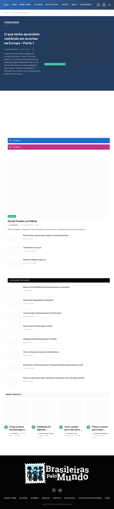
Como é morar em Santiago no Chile (37, 326)
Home (14, 5)
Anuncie (46, 498)
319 (94, 438)
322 (78, 435)
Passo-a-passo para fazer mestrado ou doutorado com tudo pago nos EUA (53, 378)
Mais (74, 5)
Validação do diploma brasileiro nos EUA (40, 339)
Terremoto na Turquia (32, 248)
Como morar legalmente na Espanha (38, 300)
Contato (57, 498)
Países (65, 5)
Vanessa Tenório (12, 49)
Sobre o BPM (24, 5)
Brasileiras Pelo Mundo (55, 64)
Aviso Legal (70, 498)
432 (17, 435)
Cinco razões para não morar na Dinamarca (41, 352)
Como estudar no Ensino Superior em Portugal (42, 313)
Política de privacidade (90, 498)
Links (107, 498)
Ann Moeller (14, 225)
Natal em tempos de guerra (34, 260)
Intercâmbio (85, 5)
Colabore (38, 5)
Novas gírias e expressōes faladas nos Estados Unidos (45, 235)
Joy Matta (15, 433)
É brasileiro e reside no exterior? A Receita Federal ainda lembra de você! (53, 365)
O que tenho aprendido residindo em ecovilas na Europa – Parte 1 (22, 38)
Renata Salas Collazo (46, 433)
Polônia (12, 216)
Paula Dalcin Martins (101, 433)
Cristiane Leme (72, 433)
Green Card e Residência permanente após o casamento (46, 287)
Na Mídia (35, 498)
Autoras (23, 498)
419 (39, 438)
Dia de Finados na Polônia (22, 221)
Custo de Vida (51, 5)
